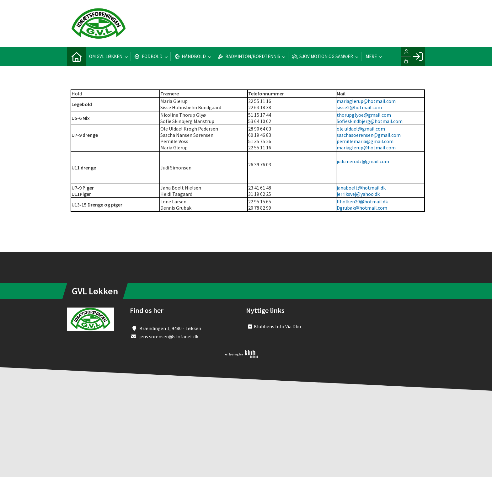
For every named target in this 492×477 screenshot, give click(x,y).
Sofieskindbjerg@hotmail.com (370, 121)
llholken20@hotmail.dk (362, 201)
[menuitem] (76, 56)
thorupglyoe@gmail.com (364, 115)
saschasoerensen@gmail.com (369, 135)
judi (340, 161)
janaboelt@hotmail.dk (361, 188)
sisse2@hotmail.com (359, 107)
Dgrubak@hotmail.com (362, 208)
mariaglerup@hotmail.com (366, 101)
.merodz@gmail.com (366, 161)
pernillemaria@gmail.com (365, 141)
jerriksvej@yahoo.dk (358, 194)
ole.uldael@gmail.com (361, 129)
